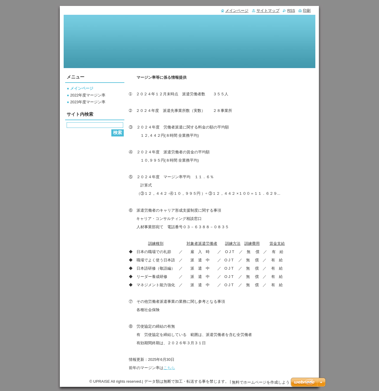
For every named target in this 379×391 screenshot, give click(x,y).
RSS (291, 10)
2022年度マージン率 (87, 95)
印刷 (307, 10)
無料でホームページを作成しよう (261, 382)
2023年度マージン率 (87, 102)
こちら (169, 368)
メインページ (81, 88)
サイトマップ (268, 10)
